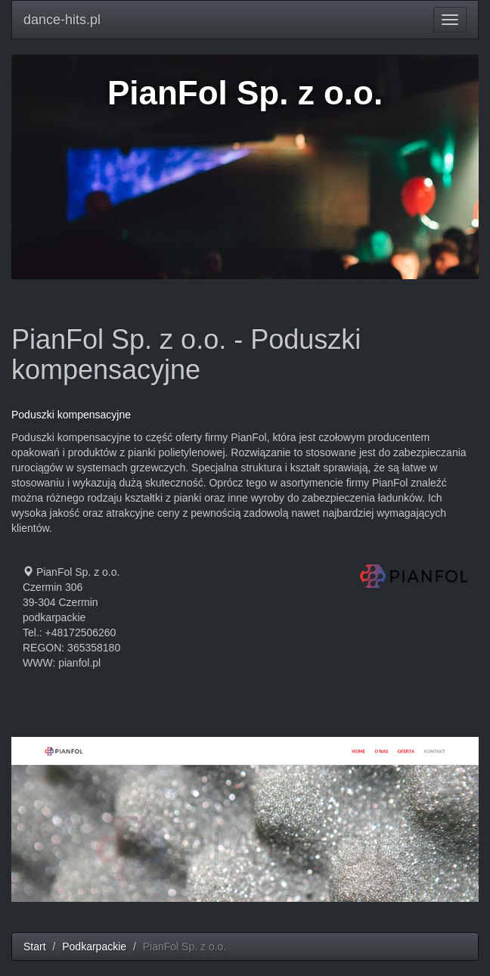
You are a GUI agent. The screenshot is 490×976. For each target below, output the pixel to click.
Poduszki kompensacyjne (71, 415)
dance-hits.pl (62, 19)
